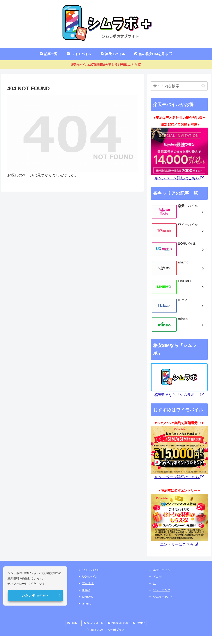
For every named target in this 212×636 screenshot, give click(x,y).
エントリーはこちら (179, 544)
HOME (73, 623)
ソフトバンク (161, 590)
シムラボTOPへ (163, 596)
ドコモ (157, 576)
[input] (179, 86)
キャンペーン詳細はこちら (179, 178)
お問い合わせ (118, 623)
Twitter (139, 623)
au (154, 583)
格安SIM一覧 (94, 623)
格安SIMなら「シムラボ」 (179, 395)
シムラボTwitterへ (35, 595)
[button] (203, 85)
